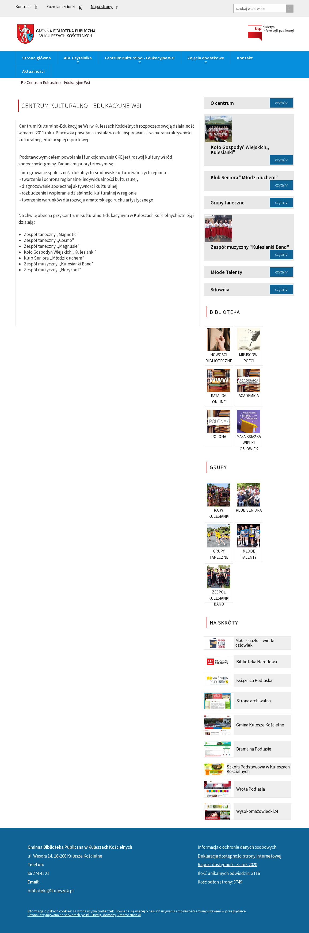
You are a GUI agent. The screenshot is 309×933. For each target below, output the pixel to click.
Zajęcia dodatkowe (206, 59)
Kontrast (26, 7)
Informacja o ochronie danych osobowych (237, 847)
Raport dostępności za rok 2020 (227, 864)
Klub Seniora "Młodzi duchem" (244, 177)
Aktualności (33, 71)
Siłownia (220, 290)
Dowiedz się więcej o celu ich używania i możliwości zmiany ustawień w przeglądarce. (181, 911)
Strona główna (36, 57)
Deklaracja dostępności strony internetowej (239, 856)
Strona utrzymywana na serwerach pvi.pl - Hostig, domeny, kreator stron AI (84, 915)
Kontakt (245, 57)
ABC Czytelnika (78, 59)
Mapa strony (104, 6)
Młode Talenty (226, 272)
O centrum (222, 103)
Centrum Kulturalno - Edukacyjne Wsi (139, 59)
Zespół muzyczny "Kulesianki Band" (250, 247)
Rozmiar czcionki (64, 7)
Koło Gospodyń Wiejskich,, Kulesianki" (240, 149)
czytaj (280, 102)
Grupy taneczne (228, 203)
